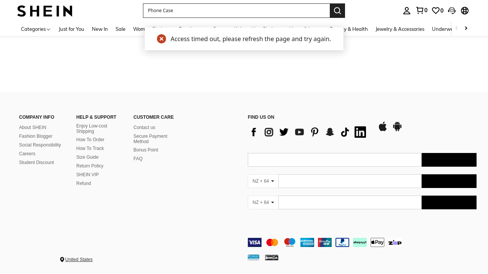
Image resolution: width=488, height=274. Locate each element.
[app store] (382, 130)
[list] (309, 132)
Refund (83, 183)
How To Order (90, 139)
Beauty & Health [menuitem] (349, 29)
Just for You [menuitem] (71, 29)
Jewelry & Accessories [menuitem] (400, 29)
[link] (421, 10)
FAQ (138, 158)
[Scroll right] (466, 28)
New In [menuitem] (100, 29)
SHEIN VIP (87, 174)
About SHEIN (32, 127)
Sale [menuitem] (120, 29)
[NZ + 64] (263, 181)
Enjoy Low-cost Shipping (91, 128)
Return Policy (89, 166)
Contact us (144, 127)
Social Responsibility (40, 145)
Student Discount (36, 162)
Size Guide (87, 157)
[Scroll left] (456, 28)
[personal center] (406, 10)
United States (79, 259)
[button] (236, 10)
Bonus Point (145, 150)
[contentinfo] (362, 242)
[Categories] (36, 28)
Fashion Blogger (35, 136)
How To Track (90, 148)
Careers (27, 153)
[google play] (397, 130)
